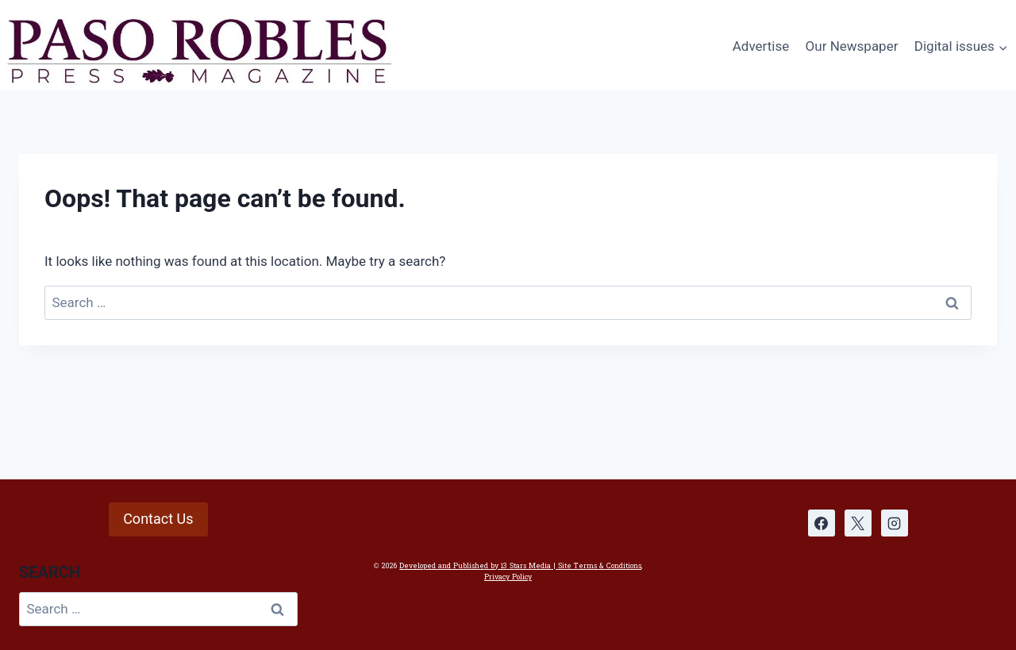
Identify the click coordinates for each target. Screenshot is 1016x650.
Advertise (761, 46)
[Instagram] (894, 523)
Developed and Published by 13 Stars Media (475, 566)
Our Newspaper (852, 46)
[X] (858, 523)
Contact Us (158, 518)
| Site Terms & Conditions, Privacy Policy (563, 571)
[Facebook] (821, 523)
